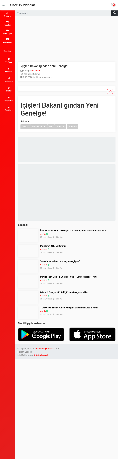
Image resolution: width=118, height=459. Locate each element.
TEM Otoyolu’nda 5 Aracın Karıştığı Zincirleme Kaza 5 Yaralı (69, 307)
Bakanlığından (38, 126)
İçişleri (25, 126)
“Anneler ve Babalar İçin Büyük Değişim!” (60, 261)
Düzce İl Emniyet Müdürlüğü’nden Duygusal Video (64, 292)
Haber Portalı (113, 4)
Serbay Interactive (42, 355)
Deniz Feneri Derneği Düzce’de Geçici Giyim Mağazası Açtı (68, 277)
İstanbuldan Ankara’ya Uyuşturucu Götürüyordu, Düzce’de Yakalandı (73, 230)
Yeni (51, 126)
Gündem (36, 70)
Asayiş (43, 234)
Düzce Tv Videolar (22, 5)
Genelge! (61, 126)
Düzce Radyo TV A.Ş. (45, 348)
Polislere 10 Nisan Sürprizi (53, 246)
